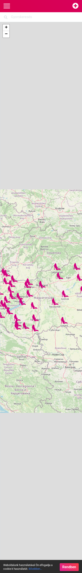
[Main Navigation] (6, 6)
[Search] (41, 17)
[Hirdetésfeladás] (75, 6)
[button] (25, 325)
